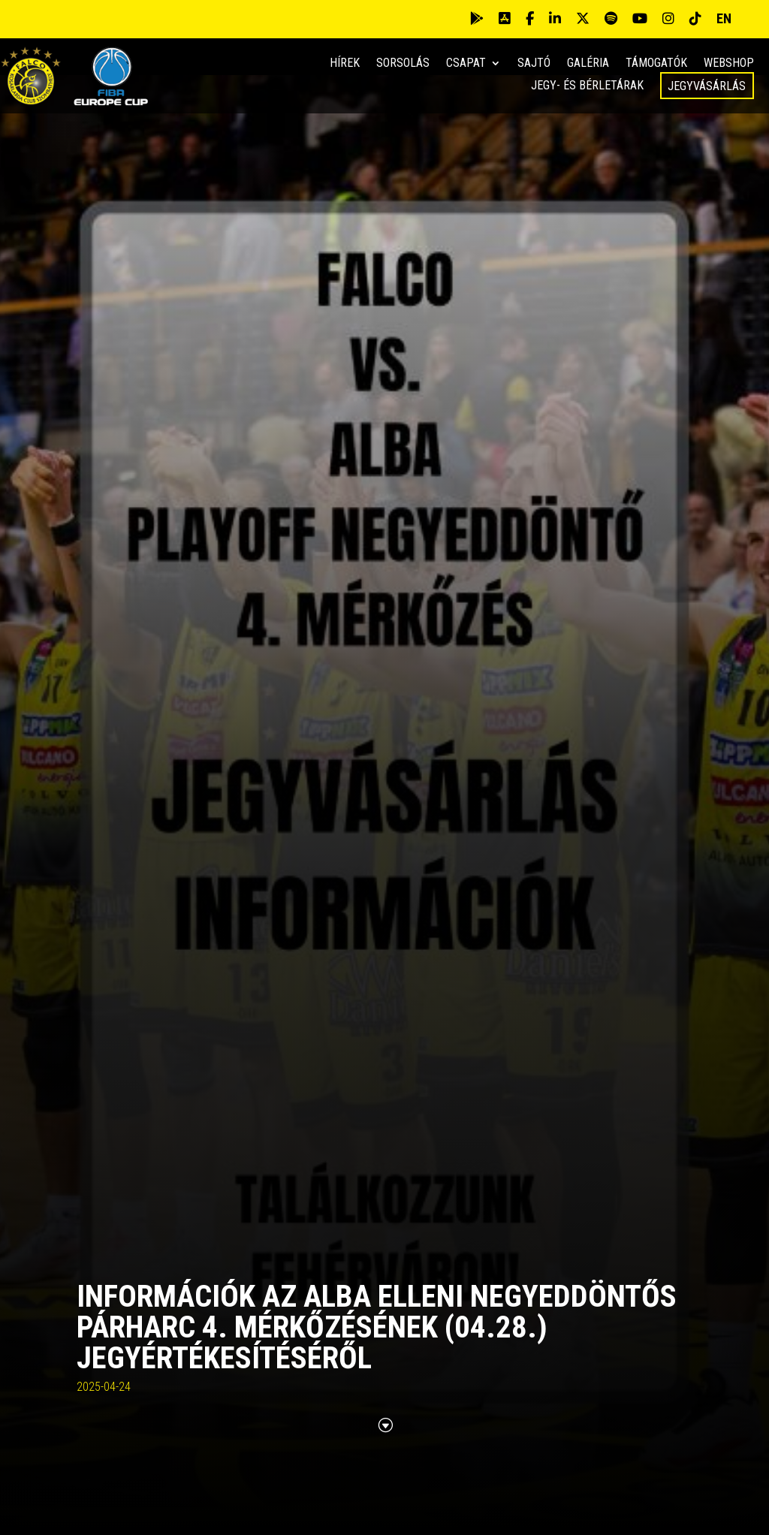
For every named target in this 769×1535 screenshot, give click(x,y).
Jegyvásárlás (707, 86)
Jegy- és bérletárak (587, 86)
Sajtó (533, 64)
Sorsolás (403, 64)
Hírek (345, 64)
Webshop (729, 64)
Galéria (588, 64)
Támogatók (656, 64)
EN (723, 18)
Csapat (466, 64)
